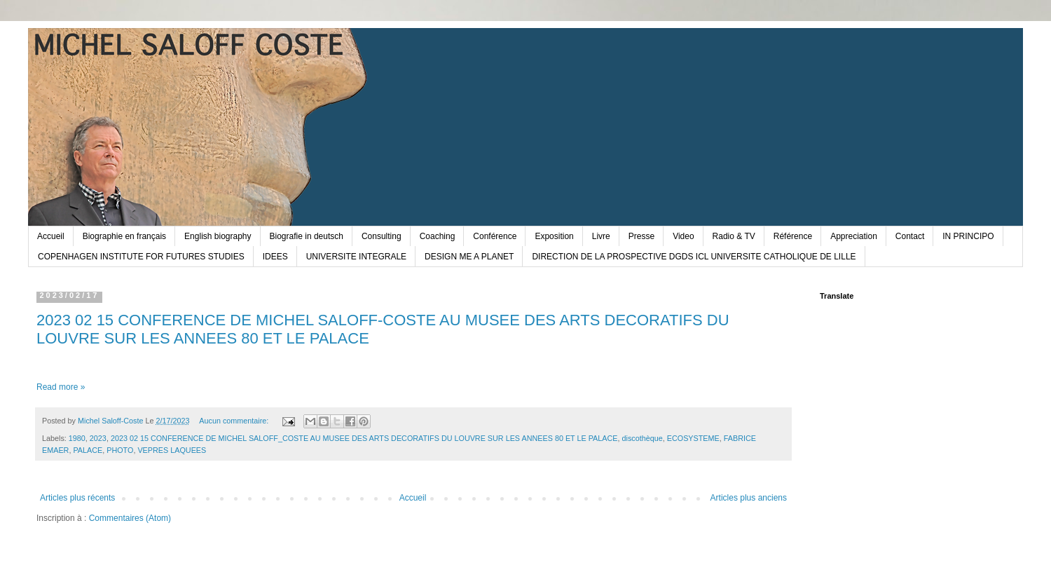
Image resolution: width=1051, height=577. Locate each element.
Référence (793, 236)
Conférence (494, 236)
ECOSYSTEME (693, 438)
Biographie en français (124, 236)
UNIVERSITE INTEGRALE (356, 257)
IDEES (275, 257)
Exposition (554, 236)
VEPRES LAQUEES (171, 450)
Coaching (437, 236)
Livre (601, 236)
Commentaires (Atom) (130, 518)
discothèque (642, 438)
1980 (77, 438)
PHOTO (120, 450)
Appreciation (853, 236)
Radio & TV (734, 236)
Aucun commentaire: (234, 420)
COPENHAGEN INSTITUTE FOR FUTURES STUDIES (141, 257)
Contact (909, 236)
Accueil (50, 236)
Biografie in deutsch (306, 236)
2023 (98, 438)
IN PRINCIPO (968, 236)
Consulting (381, 236)
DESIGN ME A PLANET (469, 257)
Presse (641, 236)
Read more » (60, 387)
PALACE (87, 450)
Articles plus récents (77, 498)
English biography (217, 236)
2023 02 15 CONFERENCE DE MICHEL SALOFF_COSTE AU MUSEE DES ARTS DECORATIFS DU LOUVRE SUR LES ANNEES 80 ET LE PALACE (364, 438)
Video (683, 236)
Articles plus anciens (748, 498)
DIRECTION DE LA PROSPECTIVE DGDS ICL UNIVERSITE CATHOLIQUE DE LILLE (694, 257)
